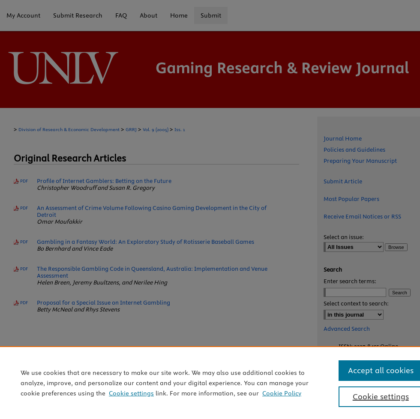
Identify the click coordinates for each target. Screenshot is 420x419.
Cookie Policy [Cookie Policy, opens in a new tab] (281, 393)
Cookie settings (131, 393)
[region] (210, 382)
